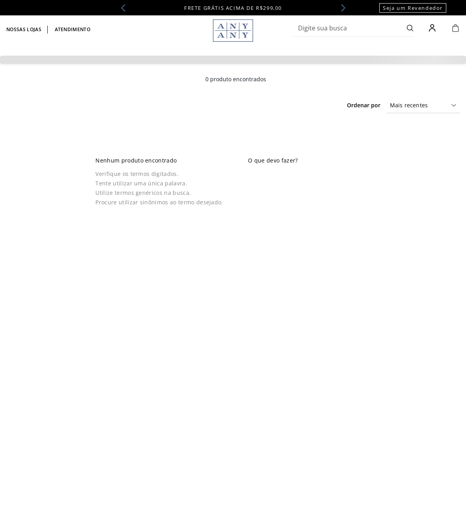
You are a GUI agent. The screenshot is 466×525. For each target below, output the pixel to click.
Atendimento (73, 29)
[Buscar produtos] (410, 28)
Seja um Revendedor (413, 7)
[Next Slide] (341, 7)
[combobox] (353, 28)
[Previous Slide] (126, 7)
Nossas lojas (23, 29)
